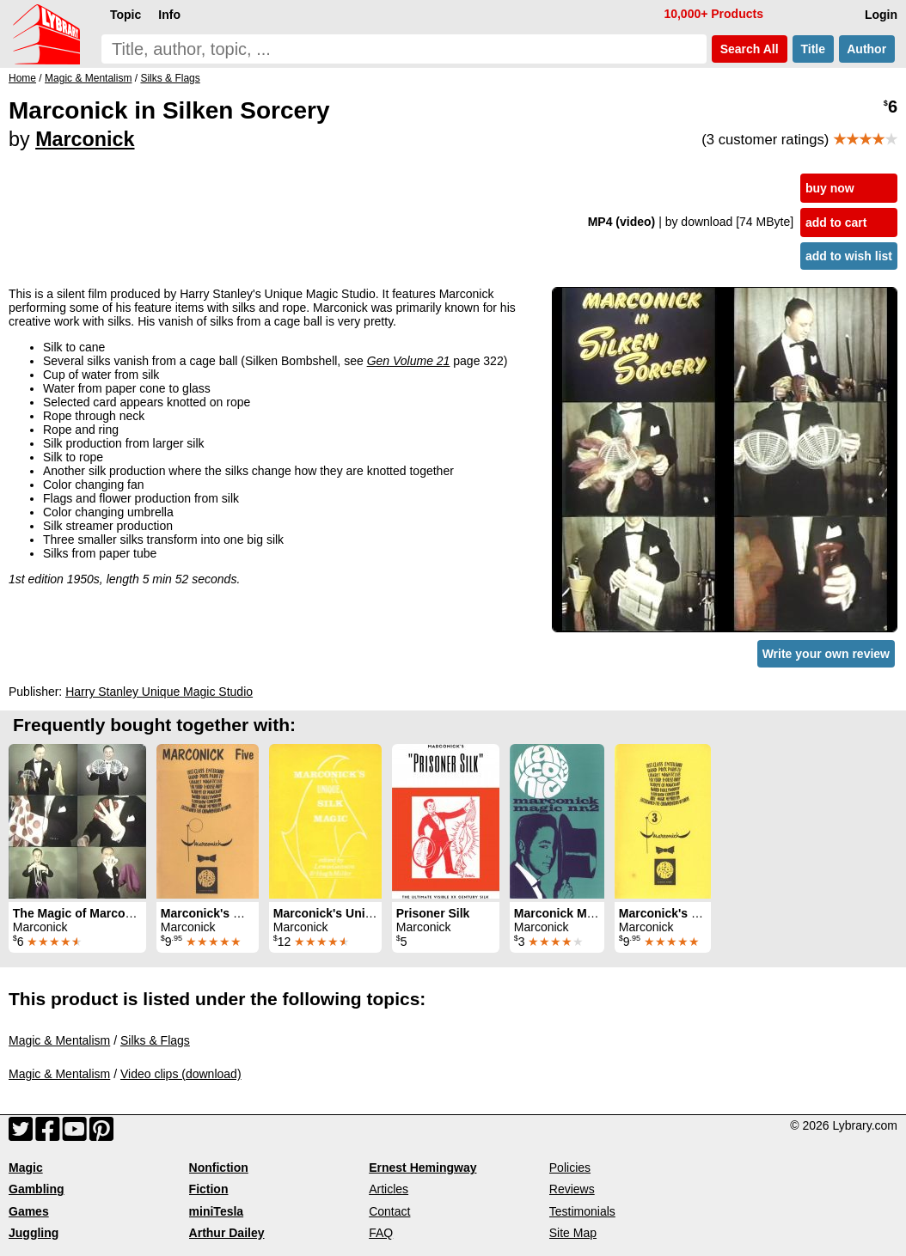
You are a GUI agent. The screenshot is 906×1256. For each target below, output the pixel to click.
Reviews (572, 1189)
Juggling (33, 1233)
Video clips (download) (181, 1074)
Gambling (36, 1189)
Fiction (209, 1189)
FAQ (381, 1233)
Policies (570, 1167)
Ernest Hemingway (422, 1167)
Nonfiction (218, 1167)
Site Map (573, 1233)
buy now (829, 188)
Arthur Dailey (227, 1233)
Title (813, 49)
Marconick (84, 139)
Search (749, 49)
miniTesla (216, 1211)
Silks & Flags (155, 1040)
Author (867, 49)
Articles (388, 1189)
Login (881, 14)
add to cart (836, 222)
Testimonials (582, 1211)
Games (29, 1211)
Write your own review (826, 654)
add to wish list (848, 256)
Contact (389, 1211)
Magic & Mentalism (59, 1040)
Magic (26, 1167)
